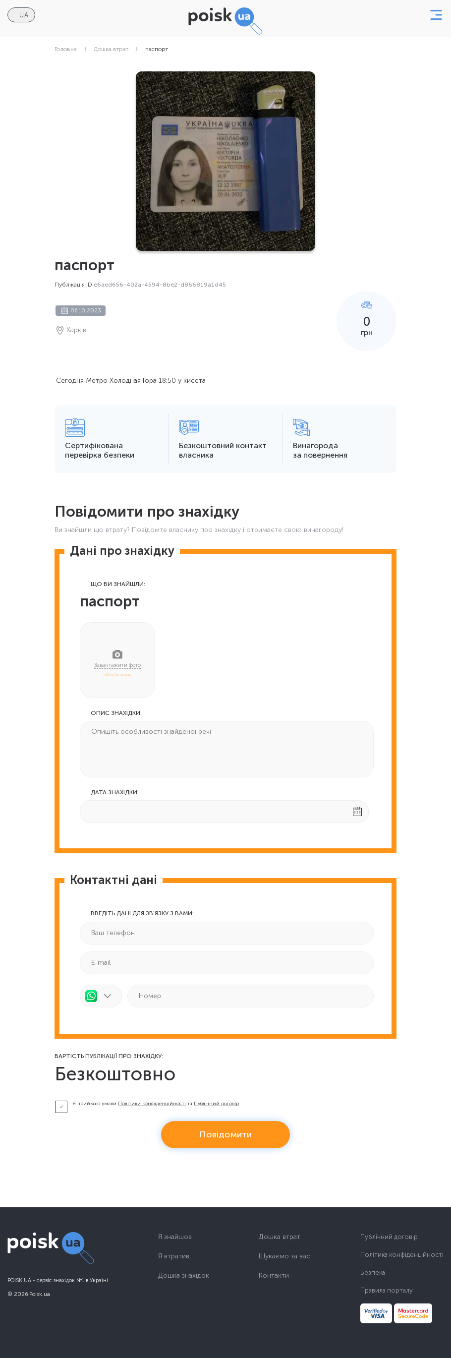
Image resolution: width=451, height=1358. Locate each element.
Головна (66, 49)
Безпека (372, 1272)
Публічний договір (216, 1104)
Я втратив (173, 1256)
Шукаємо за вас (284, 1256)
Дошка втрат (111, 49)
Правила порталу (386, 1290)
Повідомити (225, 1134)
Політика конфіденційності (402, 1254)
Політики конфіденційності (152, 1104)
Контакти (274, 1276)
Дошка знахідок (183, 1276)
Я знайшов (175, 1237)
